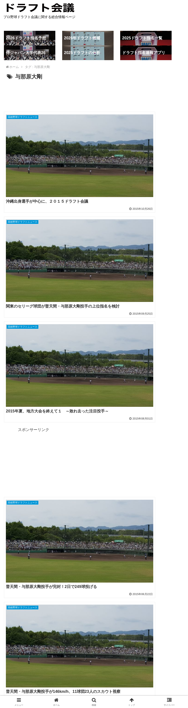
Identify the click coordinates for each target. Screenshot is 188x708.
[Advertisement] (94, 95)
